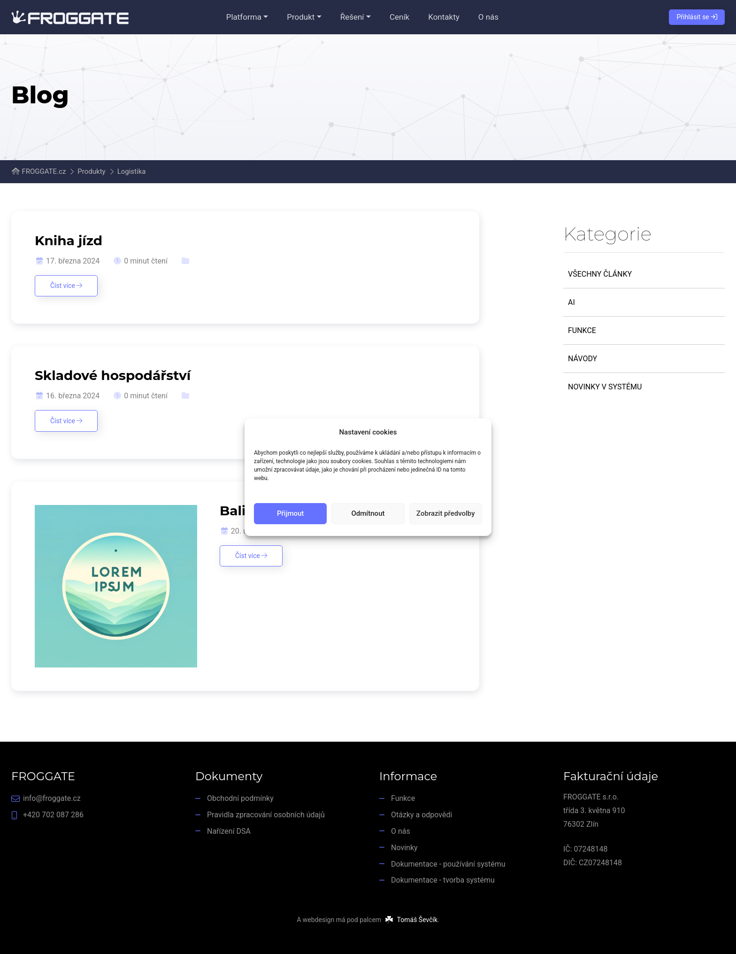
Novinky (404, 847)
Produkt (300, 17)
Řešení (352, 17)
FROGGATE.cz (44, 171)
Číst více (66, 285)
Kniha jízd (68, 240)
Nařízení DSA (229, 831)
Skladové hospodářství (113, 375)
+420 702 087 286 (53, 814)
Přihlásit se (696, 17)
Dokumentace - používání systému (448, 864)
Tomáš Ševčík (417, 919)
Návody (582, 358)
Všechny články (600, 274)
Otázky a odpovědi (421, 814)
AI (571, 302)
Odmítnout (368, 513)
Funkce (582, 330)
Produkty (91, 171)
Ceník (399, 17)
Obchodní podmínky (240, 798)
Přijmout (290, 513)
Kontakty (444, 17)
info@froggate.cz (52, 798)
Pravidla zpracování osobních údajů (266, 814)
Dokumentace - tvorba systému (443, 880)
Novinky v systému (605, 386)
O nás (488, 17)
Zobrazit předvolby (445, 513)
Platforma (243, 17)
